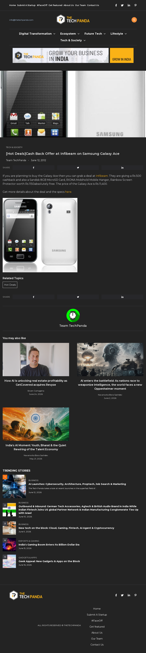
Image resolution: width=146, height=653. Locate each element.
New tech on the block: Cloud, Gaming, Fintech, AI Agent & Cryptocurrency (66, 527)
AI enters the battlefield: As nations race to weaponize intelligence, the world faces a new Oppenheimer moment (110, 384)
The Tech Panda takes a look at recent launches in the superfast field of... (63, 488)
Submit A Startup (26, 5)
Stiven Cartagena (35, 391)
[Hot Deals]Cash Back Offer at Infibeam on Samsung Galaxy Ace (62, 154)
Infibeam (102, 175)
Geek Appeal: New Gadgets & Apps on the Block (49, 561)
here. (68, 191)
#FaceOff (42, 5)
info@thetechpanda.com (21, 20)
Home (12, 5)
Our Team (80, 5)
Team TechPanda (16, 160)
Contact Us (93, 5)
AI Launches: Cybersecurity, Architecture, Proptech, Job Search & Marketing (77, 484)
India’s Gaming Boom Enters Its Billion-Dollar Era (49, 544)
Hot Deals (10, 284)
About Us (69, 5)
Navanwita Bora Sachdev (110, 394)
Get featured (55, 5)
